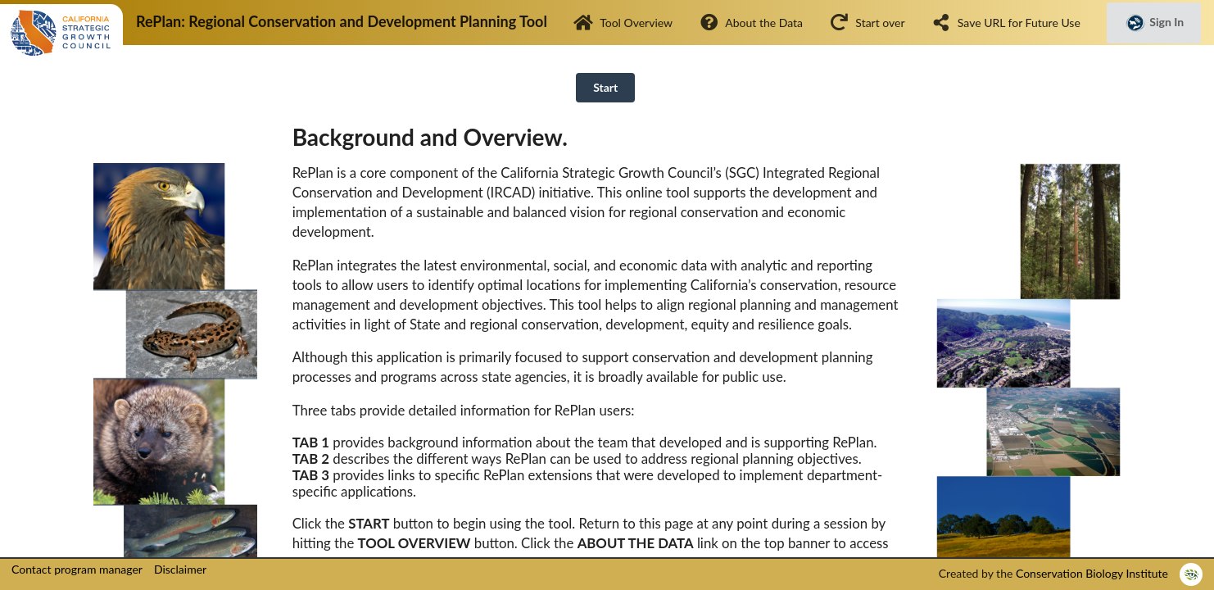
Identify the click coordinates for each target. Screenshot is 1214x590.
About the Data (751, 22)
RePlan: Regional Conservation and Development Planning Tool (341, 21)
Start (605, 87)
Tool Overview (623, 22)
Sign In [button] (1154, 22)
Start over (866, 22)
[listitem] (1191, 574)
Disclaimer (180, 569)
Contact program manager (77, 569)
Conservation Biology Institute (1092, 573)
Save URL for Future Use (1005, 22)
